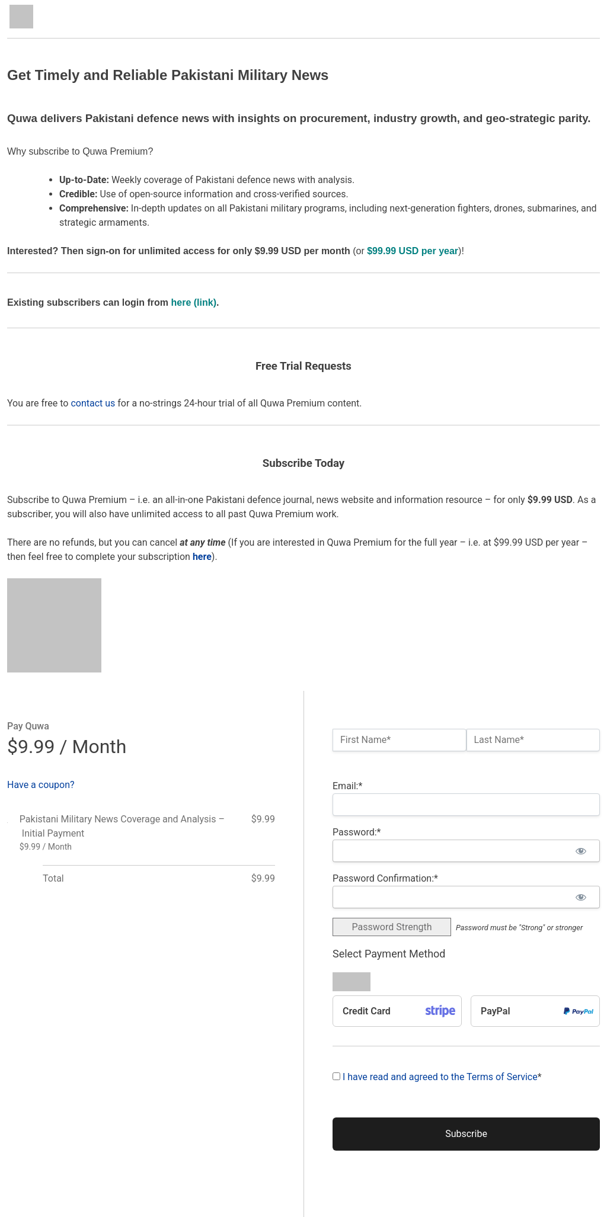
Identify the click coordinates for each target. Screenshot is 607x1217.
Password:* (357, 832)
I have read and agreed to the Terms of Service (440, 1077)
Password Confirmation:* (385, 878)
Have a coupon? (41, 784)
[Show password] (580, 851)
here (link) (193, 302)
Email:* (347, 786)
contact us (93, 403)
